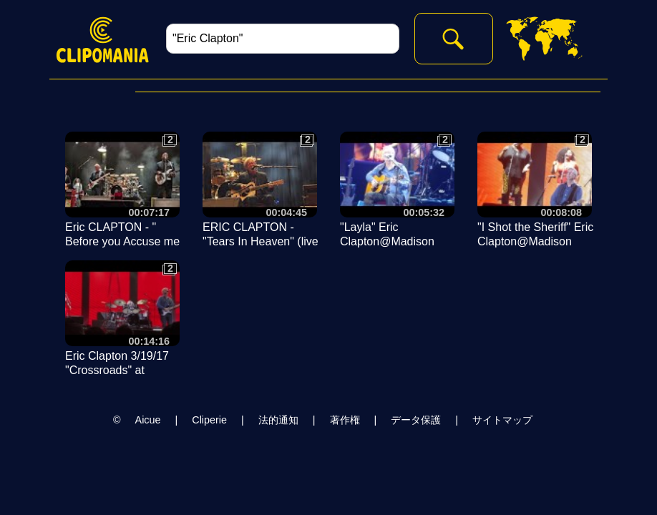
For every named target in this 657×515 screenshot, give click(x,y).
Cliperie (209, 420)
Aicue (148, 420)
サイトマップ (502, 420)
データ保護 (416, 420)
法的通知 (278, 420)
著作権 (345, 420)
